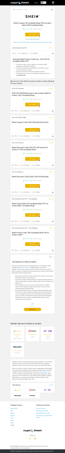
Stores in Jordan (40, 408)
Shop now (32, 309)
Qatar (12, 420)
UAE (11, 410)
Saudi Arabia (13, 408)
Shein (25, 9)
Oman (12, 418)
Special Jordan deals (42, 410)
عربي (36, 2)
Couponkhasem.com (44, 372)
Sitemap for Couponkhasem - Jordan (44, 416)
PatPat (32, 337)
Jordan (12, 425)
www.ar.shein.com (25, 267)
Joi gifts (48, 338)
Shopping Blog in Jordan (43, 413)
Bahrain (12, 415)
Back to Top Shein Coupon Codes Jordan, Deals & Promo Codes (32, 42)
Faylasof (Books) (17, 338)
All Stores (19, 9)
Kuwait (12, 413)
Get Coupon (32, 34)
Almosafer (17, 352)
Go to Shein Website (32, 39)
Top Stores (16, 385)
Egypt (12, 422)
